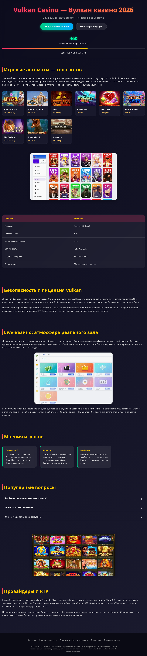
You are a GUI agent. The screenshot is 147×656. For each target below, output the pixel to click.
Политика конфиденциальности (74, 640)
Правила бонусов (112, 640)
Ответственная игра (48, 640)
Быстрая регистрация (91, 26)
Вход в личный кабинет (56, 26)
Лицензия (31, 640)
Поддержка (96, 640)
